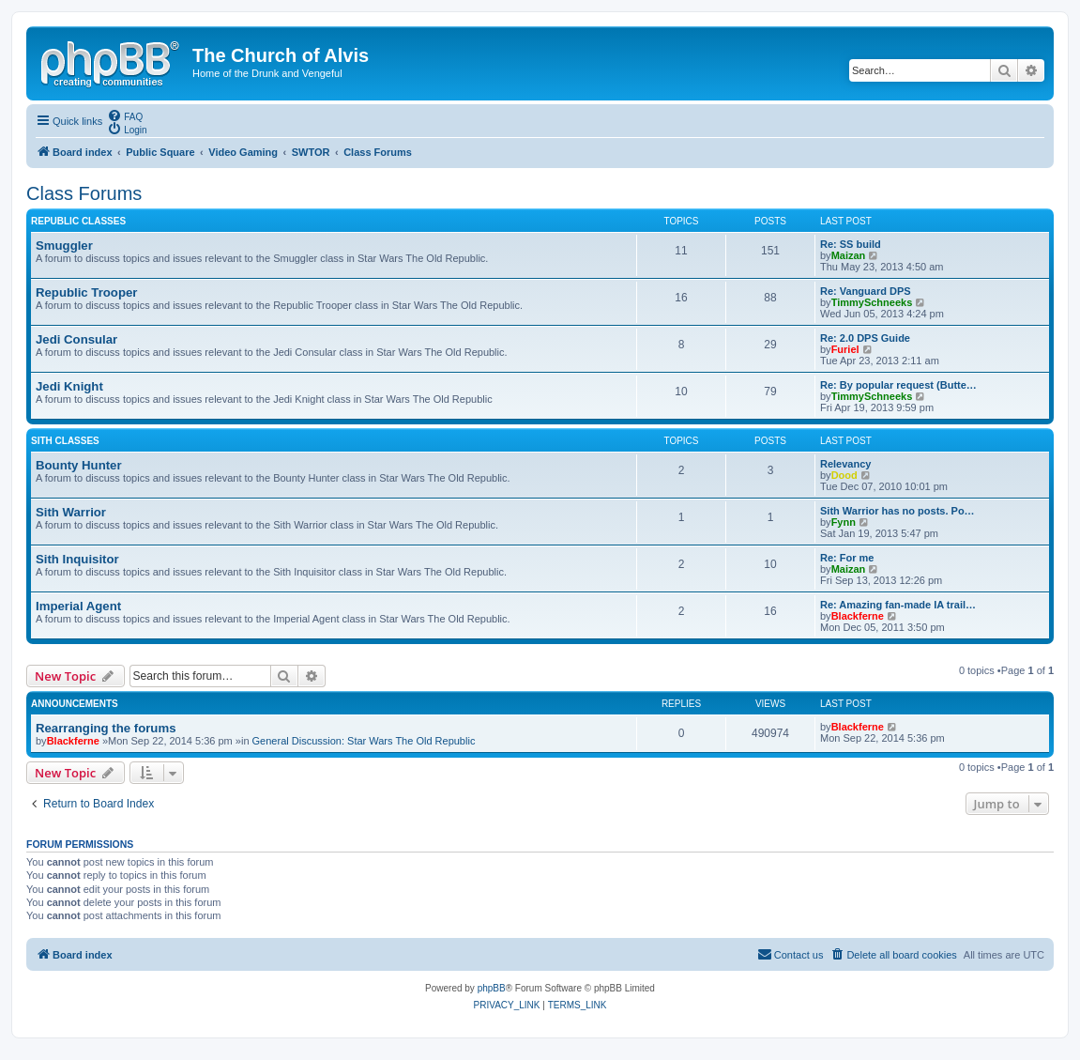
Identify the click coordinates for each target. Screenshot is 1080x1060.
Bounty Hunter (79, 465)
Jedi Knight (69, 386)
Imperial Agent (78, 606)
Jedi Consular (76, 339)
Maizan (848, 255)
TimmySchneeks (872, 302)
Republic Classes (78, 221)
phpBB (492, 988)
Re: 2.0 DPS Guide (865, 338)
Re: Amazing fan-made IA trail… (898, 604)
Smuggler (64, 245)
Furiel (845, 349)
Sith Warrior (71, 512)
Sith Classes (65, 441)
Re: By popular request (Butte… (898, 385)
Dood (844, 475)
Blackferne (857, 616)
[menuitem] (125, 115)
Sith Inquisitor (77, 559)
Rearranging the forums (105, 728)
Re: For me (847, 557)
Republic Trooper (86, 292)
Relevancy (845, 463)
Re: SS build (850, 244)
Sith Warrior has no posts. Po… (897, 510)
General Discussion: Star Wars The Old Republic (364, 740)
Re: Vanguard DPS (865, 291)
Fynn (843, 522)
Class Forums (84, 193)
